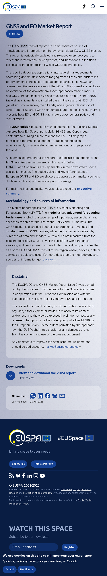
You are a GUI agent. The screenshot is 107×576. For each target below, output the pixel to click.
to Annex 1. (49, 259)
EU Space (76, 439)
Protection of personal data (37, 493)
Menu (102, 6)
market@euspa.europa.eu (63, 346)
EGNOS (11, 167)
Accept (9, 571)
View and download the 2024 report (47, 373)
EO (14, 46)
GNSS (24, 46)
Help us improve (43, 463)
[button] (33, 395)
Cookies (13, 493)
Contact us (18, 463)
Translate (14, 33)
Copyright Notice (82, 489)
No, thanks (26, 571)
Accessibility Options (84, 6)
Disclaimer (66, 489)
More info (72, 563)
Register (69, 547)
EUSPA (51, 208)
